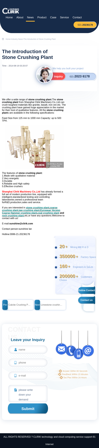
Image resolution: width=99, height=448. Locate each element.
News (30, 17)
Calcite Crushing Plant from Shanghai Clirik (20, 305)
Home (9, 17)
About (19, 17)
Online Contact (86, 290)
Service (64, 17)
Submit (28, 408)
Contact (77, 17)
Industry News (17, 39)
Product (42, 17)
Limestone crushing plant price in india (52, 305)
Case (53, 17)
